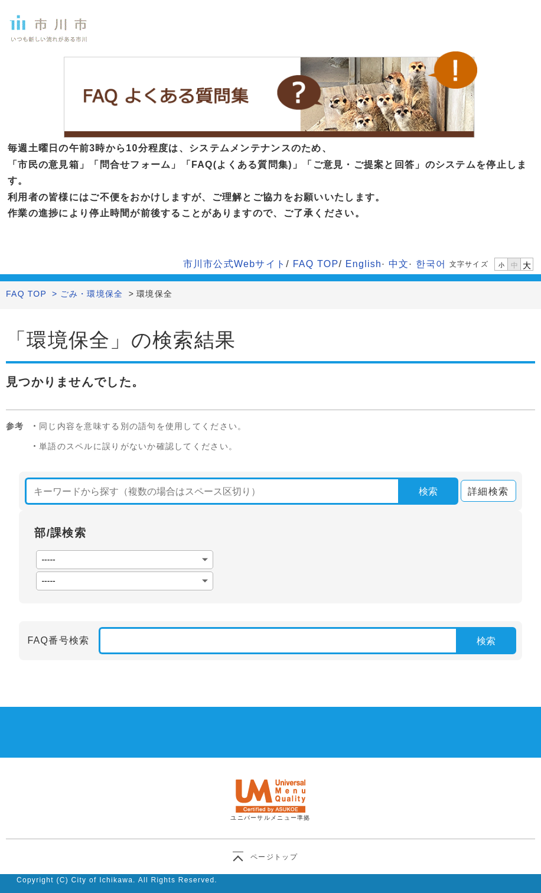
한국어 (431, 264)
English (364, 264)
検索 (428, 491)
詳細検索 (485, 491)
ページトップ (274, 857)
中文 (399, 264)
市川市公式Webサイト (234, 264)
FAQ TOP (316, 264)
